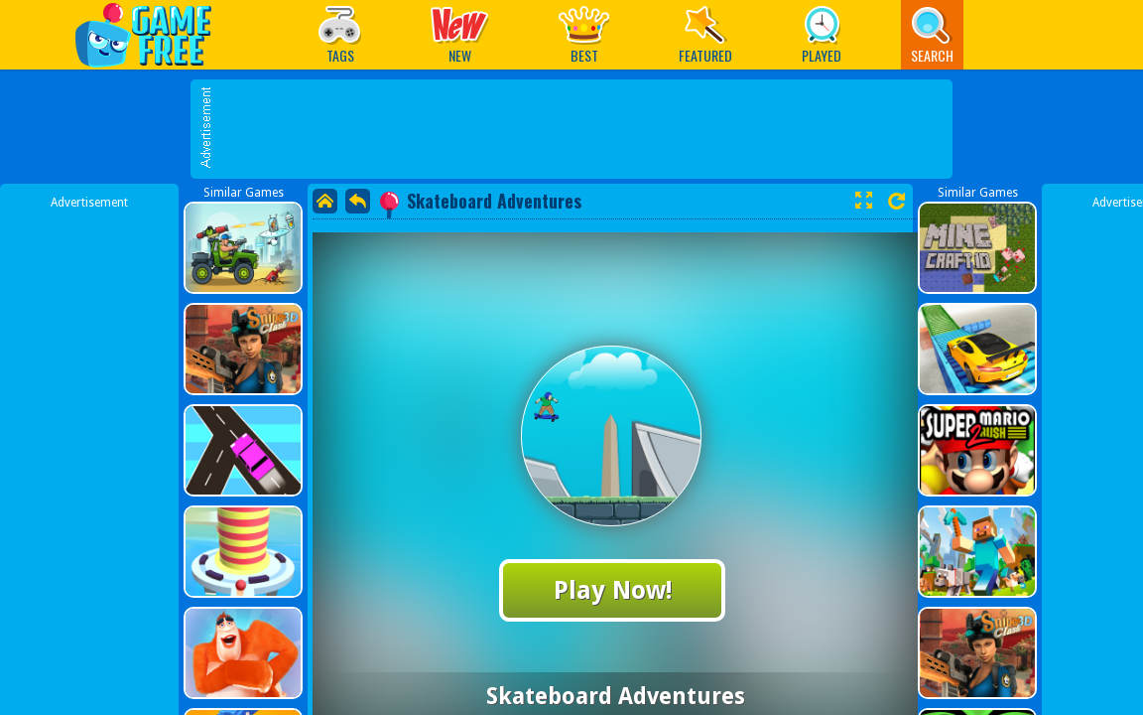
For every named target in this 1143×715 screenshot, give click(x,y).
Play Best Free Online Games (153, 34)
